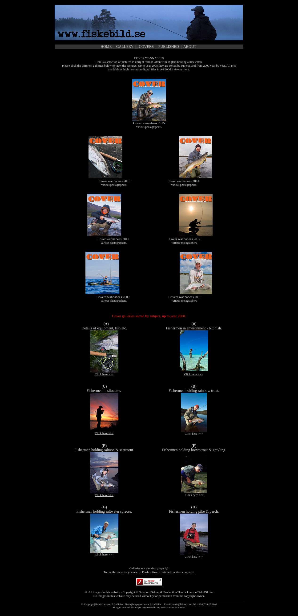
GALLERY (124, 47)
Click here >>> (104, 374)
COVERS (146, 47)
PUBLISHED (168, 47)
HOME (106, 47)
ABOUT (189, 47)
